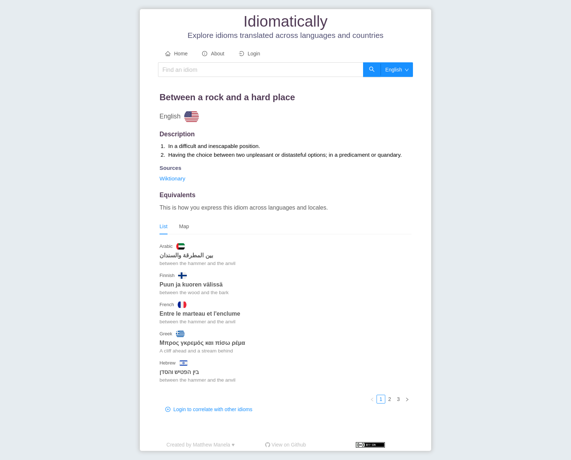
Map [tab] (184, 226)
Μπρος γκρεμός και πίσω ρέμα (202, 343)
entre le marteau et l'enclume (200, 314)
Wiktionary (172, 178)
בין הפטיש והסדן (179, 372)
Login (249, 53)
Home (176, 53)
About (213, 53)
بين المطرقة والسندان (186, 255)
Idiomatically (285, 21)
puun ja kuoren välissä (191, 284)
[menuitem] (176, 54)
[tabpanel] (285, 322)
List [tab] (164, 226)
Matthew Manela (211, 445)
